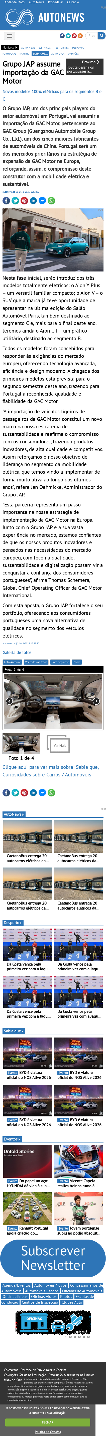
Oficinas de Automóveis (82, 1290)
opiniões (73, 53)
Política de (47, 1432)
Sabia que (14, 1030)
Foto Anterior (12, 662)
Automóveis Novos (50, 1285)
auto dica (57, 53)
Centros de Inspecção (40, 1302)
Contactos (11, 1370)
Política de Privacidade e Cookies (43, 1370)
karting (24, 53)
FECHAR (47, 1422)
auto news (28, 47)
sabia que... (40, 53)
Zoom (76, 662)
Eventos (12, 1138)
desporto (78, 47)
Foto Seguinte (60, 662)
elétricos (45, 47)
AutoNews (14, 814)
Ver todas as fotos (36, 662)
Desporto (13, 922)
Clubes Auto (72, 1302)
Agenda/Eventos (17, 1285)
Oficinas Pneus (15, 1296)
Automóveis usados (42, 1290)
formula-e (9, 53)
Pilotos (66, 1296)
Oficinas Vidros (44, 1296)
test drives (61, 47)
